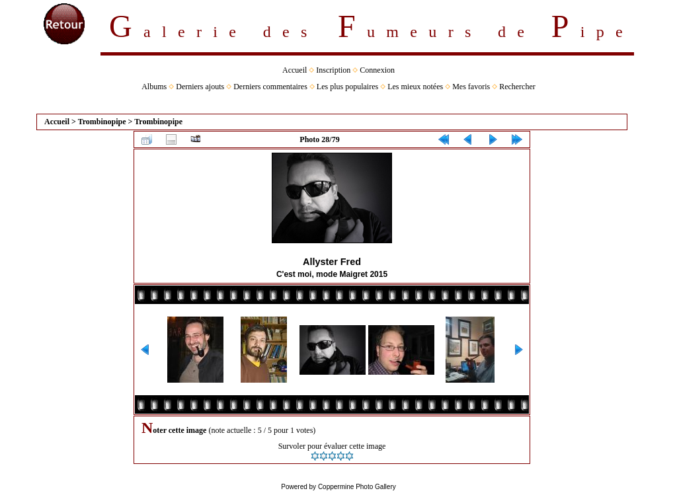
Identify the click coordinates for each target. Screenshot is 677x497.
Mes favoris (471, 86)
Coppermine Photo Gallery (357, 486)
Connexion (377, 70)
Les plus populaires (347, 86)
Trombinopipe (102, 121)
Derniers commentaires (270, 86)
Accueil (294, 70)
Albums (154, 86)
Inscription (333, 70)
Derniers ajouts (200, 86)
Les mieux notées (415, 86)
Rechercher (517, 86)
